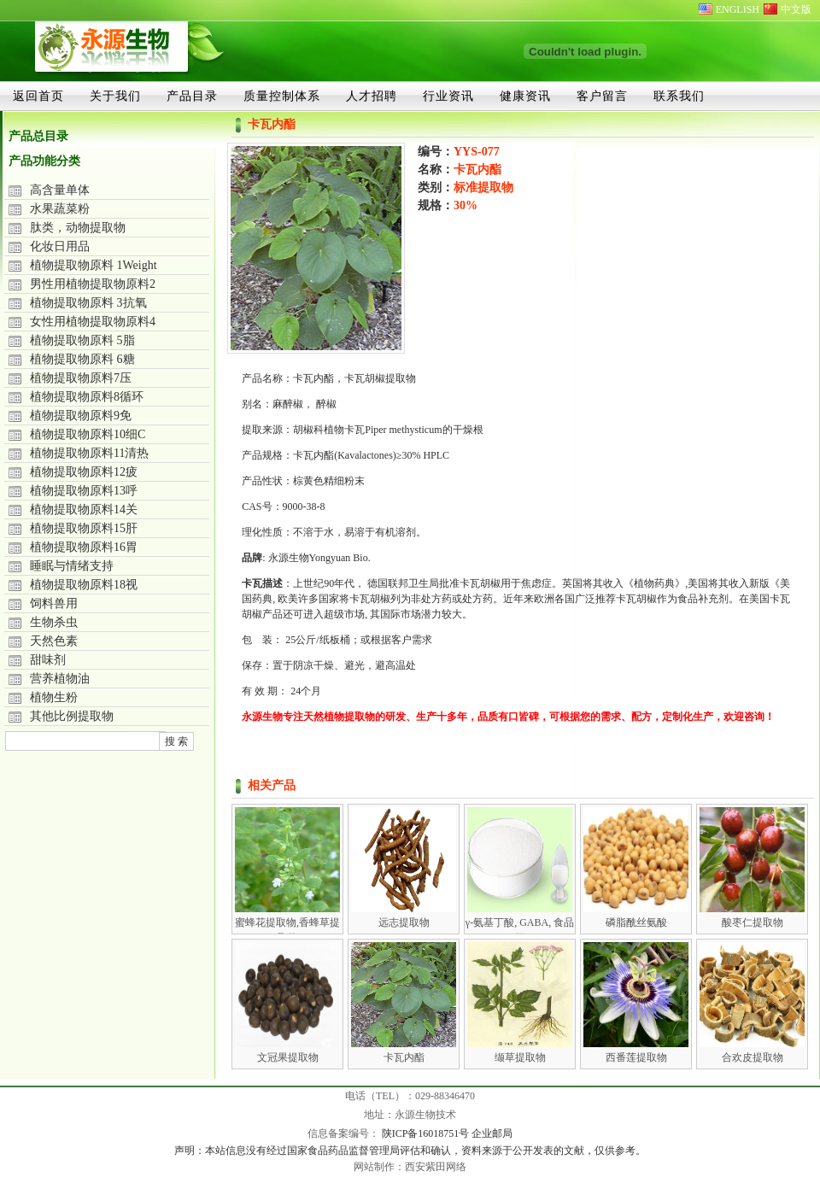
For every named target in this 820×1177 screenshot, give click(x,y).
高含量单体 (60, 190)
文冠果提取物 (288, 1057)
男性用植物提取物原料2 (92, 284)
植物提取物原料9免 (81, 415)
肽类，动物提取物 (78, 227)
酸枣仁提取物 (752, 922)
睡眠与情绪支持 (72, 565)
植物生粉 (54, 697)
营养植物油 (60, 678)
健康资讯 (525, 95)
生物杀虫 (54, 622)
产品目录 (192, 95)
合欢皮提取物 (752, 1057)
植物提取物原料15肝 (84, 528)
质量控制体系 (281, 95)
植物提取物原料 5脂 (82, 340)
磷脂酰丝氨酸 (636, 922)
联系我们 (679, 95)
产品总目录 (38, 136)
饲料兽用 (54, 603)
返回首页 (38, 95)
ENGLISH (737, 9)
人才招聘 (371, 95)
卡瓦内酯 (404, 1057)
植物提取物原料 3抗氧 (88, 302)
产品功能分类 (44, 161)
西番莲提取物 (636, 1057)
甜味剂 (48, 659)
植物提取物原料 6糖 (82, 359)
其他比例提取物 (72, 716)
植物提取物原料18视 (84, 584)
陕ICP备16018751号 (427, 1133)
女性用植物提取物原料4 (92, 321)
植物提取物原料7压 (81, 378)
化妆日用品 (60, 246)
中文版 (796, 9)
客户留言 (602, 95)
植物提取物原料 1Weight (93, 265)
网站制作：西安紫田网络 (410, 1167)
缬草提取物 (520, 1057)
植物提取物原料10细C (87, 434)
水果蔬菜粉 (60, 208)
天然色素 (54, 641)
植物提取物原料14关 (84, 509)
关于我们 (115, 95)
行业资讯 (448, 95)
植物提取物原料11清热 (89, 453)
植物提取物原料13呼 (84, 490)
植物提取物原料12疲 (84, 472)
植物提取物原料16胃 (84, 547)
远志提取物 (404, 922)
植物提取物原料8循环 (87, 396)
